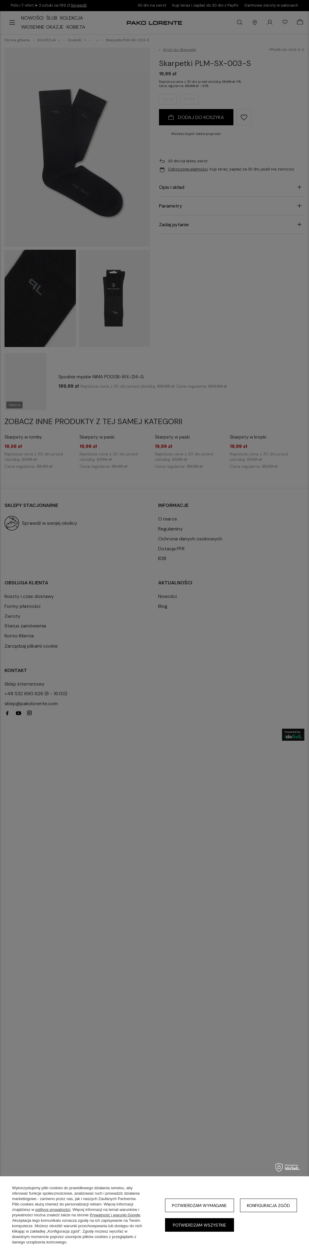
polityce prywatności (52, 1209)
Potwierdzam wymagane (199, 1205)
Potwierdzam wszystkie (199, 1225)
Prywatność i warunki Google (115, 1215)
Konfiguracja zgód (268, 1205)
